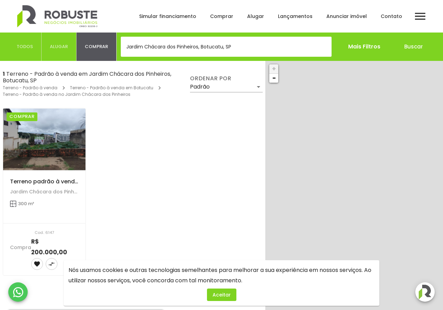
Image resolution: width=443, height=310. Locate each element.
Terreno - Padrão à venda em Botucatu (111, 88)
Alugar (255, 16)
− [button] (274, 78)
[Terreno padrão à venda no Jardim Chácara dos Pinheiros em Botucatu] (44, 139)
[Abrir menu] (420, 16)
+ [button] (274, 68)
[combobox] (226, 47)
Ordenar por (211, 78)
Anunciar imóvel (346, 16)
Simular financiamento (167, 16)
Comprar (221, 16)
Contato (391, 16)
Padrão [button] (200, 87)
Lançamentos (295, 16)
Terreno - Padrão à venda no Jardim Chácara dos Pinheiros (66, 94)
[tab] (25, 47)
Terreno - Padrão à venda (30, 88)
